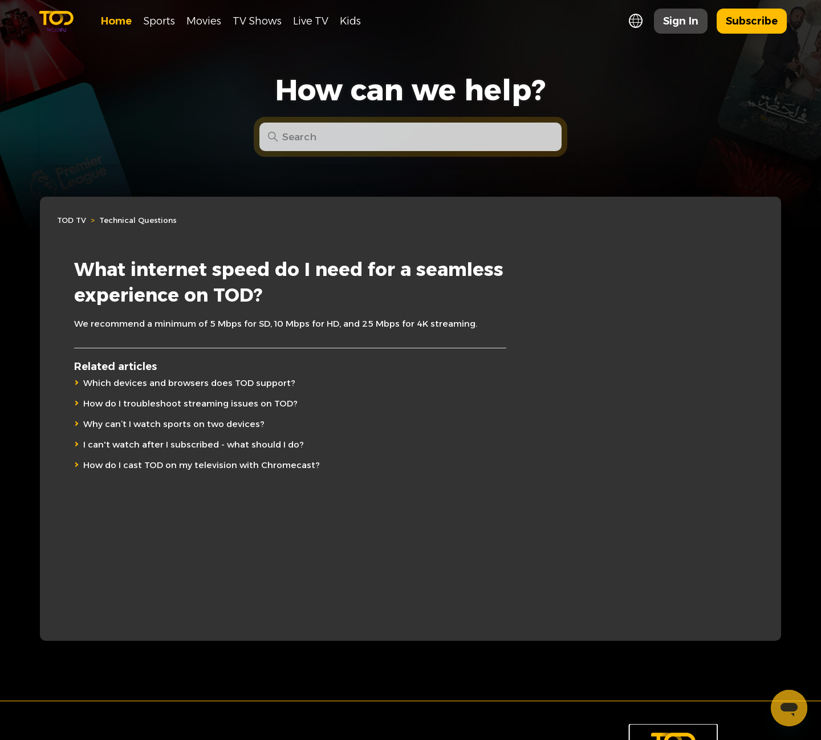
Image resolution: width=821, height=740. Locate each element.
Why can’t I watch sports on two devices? (174, 423)
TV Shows (257, 21)
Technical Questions (138, 220)
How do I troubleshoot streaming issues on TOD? (190, 403)
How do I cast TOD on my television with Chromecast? (201, 465)
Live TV (310, 21)
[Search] (410, 137)
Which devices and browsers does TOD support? (189, 382)
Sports (159, 21)
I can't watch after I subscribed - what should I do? (193, 444)
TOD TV (71, 220)
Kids (350, 21)
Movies (203, 21)
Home (116, 21)
